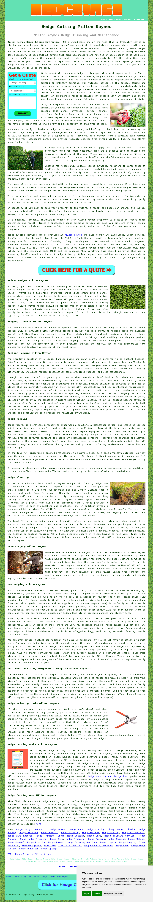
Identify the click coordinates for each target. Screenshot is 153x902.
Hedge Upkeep (58, 829)
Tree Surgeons (62, 877)
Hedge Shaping (116, 839)
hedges (64, 590)
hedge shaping (96, 770)
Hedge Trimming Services (120, 836)
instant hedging (91, 365)
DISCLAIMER (139, 19)
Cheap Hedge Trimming (122, 829)
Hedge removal (16, 425)
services (76, 257)
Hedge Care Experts (20, 836)
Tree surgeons (67, 565)
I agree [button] (86, 893)
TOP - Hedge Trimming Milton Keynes (29, 854)
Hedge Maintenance (133, 832)
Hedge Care (76, 829)
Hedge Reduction (28, 849)
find (17, 801)
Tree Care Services (70, 845)
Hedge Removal (49, 832)
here (38, 824)
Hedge (11, 235)
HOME (103, 19)
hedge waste (70, 187)
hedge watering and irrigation (107, 776)
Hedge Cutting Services (98, 845)
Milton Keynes (73, 235)
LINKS (110, 19)
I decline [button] (97, 893)
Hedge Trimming (45, 836)
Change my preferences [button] (113, 893)
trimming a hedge (45, 129)
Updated (37, 877)
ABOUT (118, 19)
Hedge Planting (28, 832)
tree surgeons (131, 572)
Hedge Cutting (96, 829)
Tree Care (50, 845)
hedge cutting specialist (92, 73)
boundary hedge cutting (72, 754)
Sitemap (9, 877)
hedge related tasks (20, 783)
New (30, 877)
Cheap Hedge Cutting (71, 836)
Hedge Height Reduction (31, 829)
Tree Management (31, 845)
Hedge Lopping (108, 842)
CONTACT (127, 19)
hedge (142, 86)
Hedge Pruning (110, 832)
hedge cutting (46, 773)
